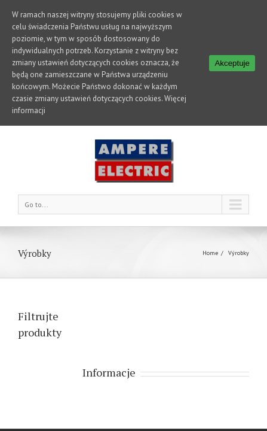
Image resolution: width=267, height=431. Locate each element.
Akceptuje (232, 63)
